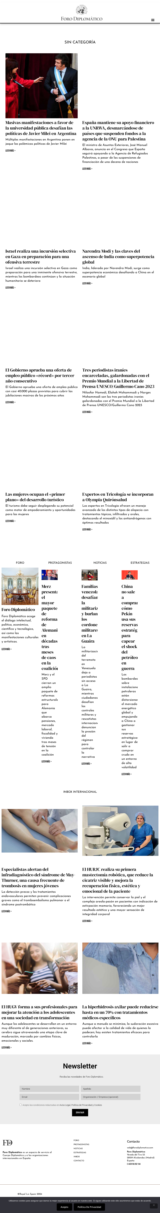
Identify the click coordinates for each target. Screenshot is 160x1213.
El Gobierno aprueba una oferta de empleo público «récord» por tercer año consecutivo (39, 375)
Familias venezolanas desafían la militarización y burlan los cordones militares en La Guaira (95, 613)
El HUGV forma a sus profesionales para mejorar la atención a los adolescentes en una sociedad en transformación (39, 1012)
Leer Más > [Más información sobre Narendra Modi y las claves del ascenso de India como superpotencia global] (87, 283)
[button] (152, 19)
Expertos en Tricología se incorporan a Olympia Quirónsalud (117, 497)
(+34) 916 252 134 (133, 1164)
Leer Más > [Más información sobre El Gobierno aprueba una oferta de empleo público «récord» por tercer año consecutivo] (10, 402)
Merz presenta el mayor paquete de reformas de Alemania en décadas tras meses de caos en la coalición (51, 627)
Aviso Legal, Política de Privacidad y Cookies (81, 1105)
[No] (154, 1205)
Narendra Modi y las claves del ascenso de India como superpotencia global (118, 256)
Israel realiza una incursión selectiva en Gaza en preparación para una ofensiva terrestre (40, 256)
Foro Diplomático (18, 609)
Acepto (64, 1206)
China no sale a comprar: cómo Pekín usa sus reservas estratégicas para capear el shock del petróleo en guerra (133, 627)
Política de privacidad (89, 1206)
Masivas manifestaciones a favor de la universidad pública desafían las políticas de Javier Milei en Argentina (40, 128)
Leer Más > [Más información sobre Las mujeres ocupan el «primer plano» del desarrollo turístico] (10, 521)
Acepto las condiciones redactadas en (62, 1105)
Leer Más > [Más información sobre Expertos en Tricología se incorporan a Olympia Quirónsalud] (87, 529)
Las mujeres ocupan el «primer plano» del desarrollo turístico (35, 497)
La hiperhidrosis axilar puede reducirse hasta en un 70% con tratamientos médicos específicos (120, 1012)
